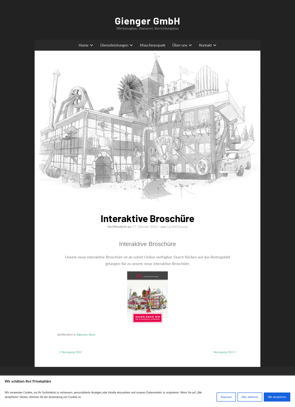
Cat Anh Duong (177, 227)
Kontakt (205, 45)
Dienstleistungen (114, 45)
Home (84, 45)
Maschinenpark (152, 45)
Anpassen (226, 397)
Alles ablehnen (250, 397)
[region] (147, 391)
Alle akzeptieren (277, 397)
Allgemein (81, 334)
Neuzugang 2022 (71, 352)
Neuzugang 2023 (223, 352)
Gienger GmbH (147, 20)
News (92, 334)
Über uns (179, 45)
